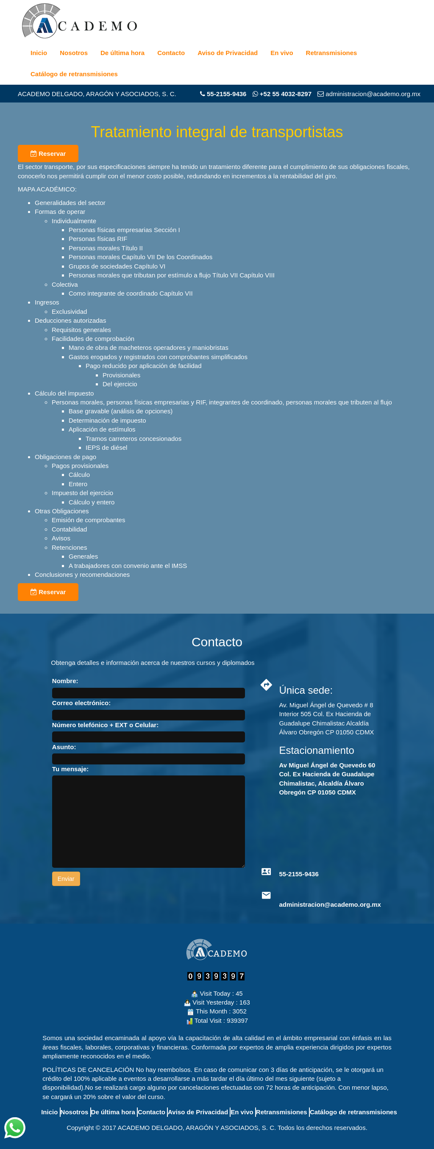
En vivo (281, 52)
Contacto (171, 52)
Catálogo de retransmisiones (74, 74)
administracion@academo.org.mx (330, 904)
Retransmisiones (331, 52)
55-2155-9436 (226, 93)
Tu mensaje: (70, 768)
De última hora (122, 52)
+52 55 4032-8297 (282, 93)
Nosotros (74, 52)
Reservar (48, 153)
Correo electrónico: (81, 702)
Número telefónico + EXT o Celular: (105, 724)
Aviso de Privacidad (228, 52)
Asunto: (64, 746)
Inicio (39, 52)
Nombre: (65, 680)
